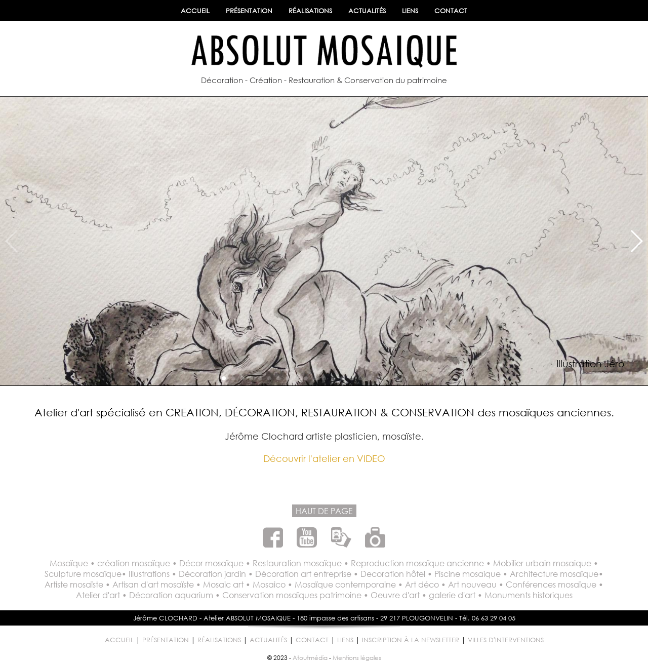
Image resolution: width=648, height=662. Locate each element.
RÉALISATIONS (310, 11)
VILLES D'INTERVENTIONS (506, 640)
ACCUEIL (195, 11)
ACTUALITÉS (367, 11)
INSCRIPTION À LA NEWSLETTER (410, 640)
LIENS (410, 11)
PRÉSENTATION (249, 11)
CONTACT (450, 11)
